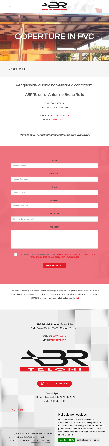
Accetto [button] (63, 440)
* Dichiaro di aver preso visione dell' (57, 255)
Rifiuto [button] (71, 440)
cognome (54, 174)
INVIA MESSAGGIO (54, 265)
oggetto (54, 214)
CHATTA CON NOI (54, 383)
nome (54, 160)
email (54, 187)
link (77, 298)
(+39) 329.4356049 (59, 115)
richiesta (54, 227)
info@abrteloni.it (57, 119)
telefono (54, 200)
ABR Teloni (17, 410)
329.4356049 (59, 336)
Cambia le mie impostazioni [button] (88, 440)
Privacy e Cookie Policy (40, 441)
